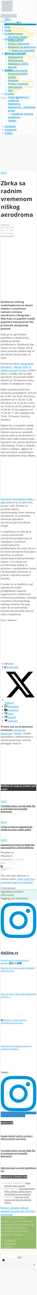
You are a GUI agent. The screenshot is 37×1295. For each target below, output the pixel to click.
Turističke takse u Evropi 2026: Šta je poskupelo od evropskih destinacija (18, 809)
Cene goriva (15, 87)
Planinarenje (15, 60)
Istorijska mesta (17, 25)
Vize (10, 90)
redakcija (5, 224)
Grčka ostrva (15, 27)
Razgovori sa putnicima (22, 47)
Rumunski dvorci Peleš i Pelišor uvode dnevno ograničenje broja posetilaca (19, 1192)
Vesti (7, 27)
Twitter (12, 120)
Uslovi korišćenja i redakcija (18, 98)
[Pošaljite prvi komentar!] (10, 869)
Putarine (13, 80)
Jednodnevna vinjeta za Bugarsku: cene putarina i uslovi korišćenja (18, 846)
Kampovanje (15, 57)
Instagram (14, 89)
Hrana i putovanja (18, 30)
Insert (21, 1258)
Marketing (14, 103)
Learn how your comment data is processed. (18, 881)
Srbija (7, 30)
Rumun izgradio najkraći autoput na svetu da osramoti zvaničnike (18, 1212)
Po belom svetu (13, 33)
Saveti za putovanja (16, 70)
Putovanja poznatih (23, 50)
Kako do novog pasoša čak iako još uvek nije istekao (17, 1200)
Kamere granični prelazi (18, 75)
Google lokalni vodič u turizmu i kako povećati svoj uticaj (17, 1138)
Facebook (6, 733)
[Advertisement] (17, 154)
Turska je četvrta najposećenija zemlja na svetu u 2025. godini (16, 828)
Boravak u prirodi (14, 53)
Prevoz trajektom (18, 83)
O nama (9, 93)
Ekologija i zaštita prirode (18, 65)
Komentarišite (7, 235)
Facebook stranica (22, 86)
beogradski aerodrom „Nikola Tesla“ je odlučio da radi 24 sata (17, 367)
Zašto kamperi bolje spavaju (17, 1185)
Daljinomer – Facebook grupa (21, 108)
